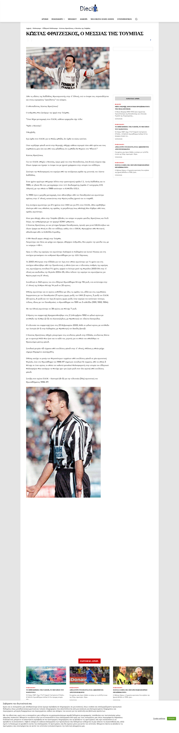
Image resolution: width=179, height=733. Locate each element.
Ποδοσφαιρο (37, 28)
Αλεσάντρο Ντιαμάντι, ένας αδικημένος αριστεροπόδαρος (132, 151)
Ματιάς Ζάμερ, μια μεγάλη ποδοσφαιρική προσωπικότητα (132, 169)
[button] (136, 19)
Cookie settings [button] (159, 718)
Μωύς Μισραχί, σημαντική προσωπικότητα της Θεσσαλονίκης (129, 109)
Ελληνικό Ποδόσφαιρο (50, 28)
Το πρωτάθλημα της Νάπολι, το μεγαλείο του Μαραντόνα (132, 131)
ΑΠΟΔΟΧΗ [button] (171, 718)
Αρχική (28, 28)
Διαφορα (118, 105)
